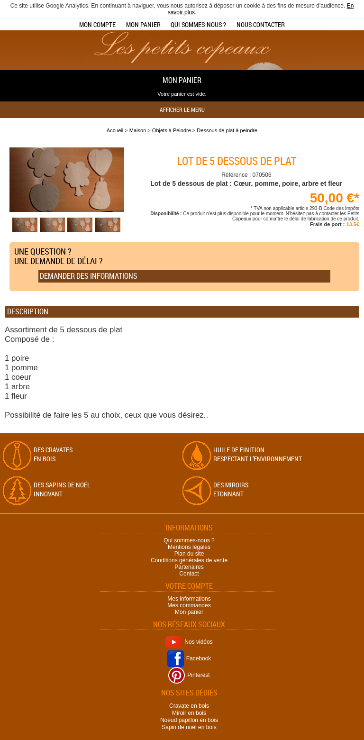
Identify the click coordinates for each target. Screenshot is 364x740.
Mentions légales (189, 547)
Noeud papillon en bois (189, 720)
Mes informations (188, 598)
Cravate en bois (189, 706)
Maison (137, 130)
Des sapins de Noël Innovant (62, 489)
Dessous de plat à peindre (227, 130)
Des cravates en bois (53, 454)
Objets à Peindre (171, 130)
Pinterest (188, 675)
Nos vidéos (188, 642)
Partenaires (188, 567)
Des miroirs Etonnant (230, 489)
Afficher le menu (182, 109)
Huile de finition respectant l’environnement (257, 454)
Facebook (189, 658)
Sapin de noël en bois (189, 727)
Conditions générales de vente (189, 560)
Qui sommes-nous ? (198, 24)
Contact (189, 573)
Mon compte (97, 24)
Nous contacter (261, 24)
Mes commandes (188, 605)
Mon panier (143, 24)
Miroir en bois (189, 713)
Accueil (115, 130)
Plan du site (189, 553)
